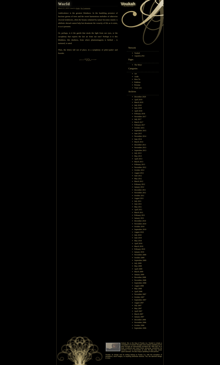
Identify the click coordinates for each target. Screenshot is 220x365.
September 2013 (140, 150)
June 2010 (138, 238)
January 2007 (139, 317)
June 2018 (138, 108)
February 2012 (139, 184)
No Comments (85, 8)
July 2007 (137, 305)
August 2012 (139, 173)
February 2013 (139, 164)
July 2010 (137, 235)
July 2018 (137, 105)
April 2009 (138, 269)
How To (137, 79)
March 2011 (138, 212)
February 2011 (139, 215)
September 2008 (140, 283)
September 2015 (140, 130)
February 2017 (139, 125)
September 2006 (140, 328)
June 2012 (138, 176)
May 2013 (138, 156)
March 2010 (138, 246)
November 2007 (140, 294)
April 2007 (138, 311)
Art (135, 74)
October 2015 (139, 128)
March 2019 (138, 102)
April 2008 (138, 291)
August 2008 (139, 286)
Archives (132, 91)
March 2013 (138, 162)
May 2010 (138, 241)
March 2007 (138, 314)
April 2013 (138, 159)
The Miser (138, 65)
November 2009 (140, 255)
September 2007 (140, 300)
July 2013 (137, 153)
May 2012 (138, 179)
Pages (130, 59)
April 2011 (138, 210)
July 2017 (137, 119)
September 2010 (140, 229)
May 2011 (138, 207)
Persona (137, 85)
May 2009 (138, 266)
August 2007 (139, 303)
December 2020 (140, 97)
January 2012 (139, 187)
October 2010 (139, 226)
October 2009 (139, 258)
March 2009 (138, 272)
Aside (136, 77)
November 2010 (140, 224)
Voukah (137, 53)
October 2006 (139, 325)
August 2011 (139, 198)
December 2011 (140, 190)
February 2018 (139, 114)
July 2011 (137, 201)
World (64, 4)
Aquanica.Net (139, 56)
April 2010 (138, 243)
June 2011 (138, 204)
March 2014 (138, 142)
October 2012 (139, 170)
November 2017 (140, 116)
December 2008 (140, 277)
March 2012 (138, 181)
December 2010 (140, 221)
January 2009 (139, 274)
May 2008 (138, 289)
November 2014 (140, 136)
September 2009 (140, 260)
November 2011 (140, 193)
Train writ (138, 88)
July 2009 (137, 263)
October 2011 (139, 195)
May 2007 (138, 308)
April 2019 (138, 100)
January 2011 (139, 218)
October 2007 (139, 297)
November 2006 (140, 322)
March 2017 (138, 122)
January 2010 (139, 252)
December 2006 (140, 320)
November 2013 (140, 147)
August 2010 (139, 232)
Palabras (137, 82)
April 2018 (138, 111)
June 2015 (138, 133)
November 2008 (140, 280)
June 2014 (138, 139)
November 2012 (140, 167)
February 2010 (139, 249)
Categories (133, 68)
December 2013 (140, 145)
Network (132, 48)
